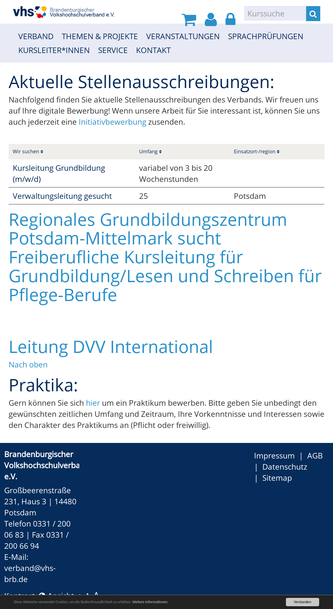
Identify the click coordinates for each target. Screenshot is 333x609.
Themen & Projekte (100, 36)
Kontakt (153, 50)
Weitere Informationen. (150, 602)
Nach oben (28, 364)
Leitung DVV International (111, 346)
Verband (35, 36)
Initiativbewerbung (113, 121)
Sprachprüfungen (265, 36)
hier (93, 402)
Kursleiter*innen (54, 50)
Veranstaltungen (183, 36)
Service (113, 50)
